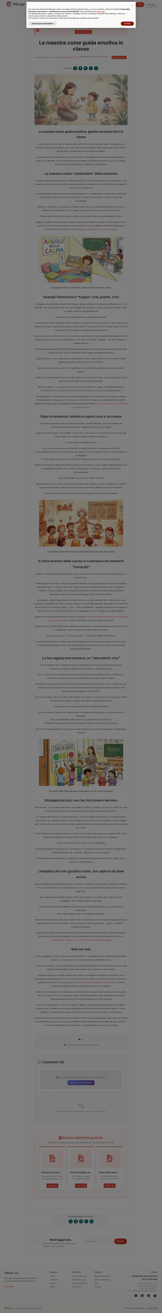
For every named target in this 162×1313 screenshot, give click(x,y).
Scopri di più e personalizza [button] (42, 23)
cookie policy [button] (100, 11)
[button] (133, 5)
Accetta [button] (127, 23)
